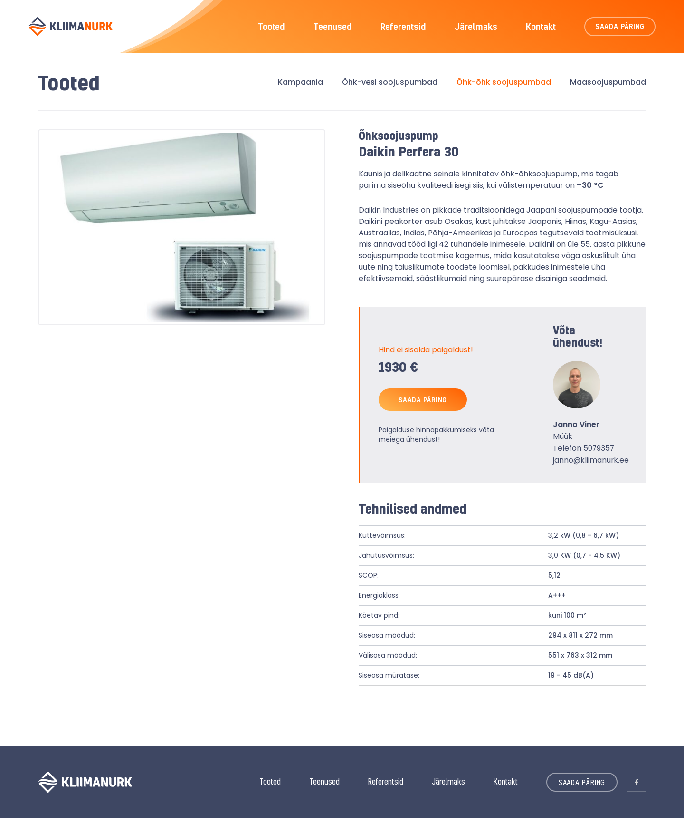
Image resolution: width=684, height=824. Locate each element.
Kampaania (300, 87)
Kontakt (541, 28)
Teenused (333, 28)
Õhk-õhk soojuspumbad (503, 87)
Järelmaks (476, 28)
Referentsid (403, 28)
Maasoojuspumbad (608, 87)
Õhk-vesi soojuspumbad (389, 87)
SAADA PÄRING (620, 28)
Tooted (271, 28)
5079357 (598, 454)
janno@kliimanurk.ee (591, 466)
